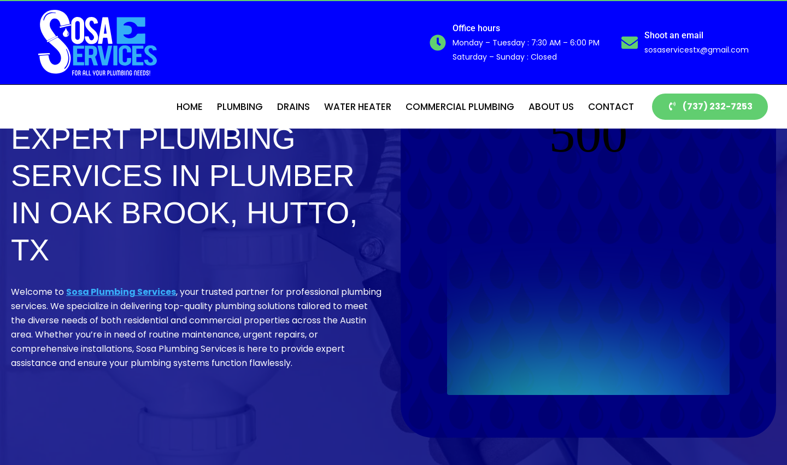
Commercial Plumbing (460, 106)
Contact (611, 106)
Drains (293, 106)
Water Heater (357, 106)
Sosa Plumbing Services (121, 292)
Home (190, 106)
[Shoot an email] (629, 42)
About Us (551, 106)
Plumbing (240, 106)
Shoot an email (673, 35)
